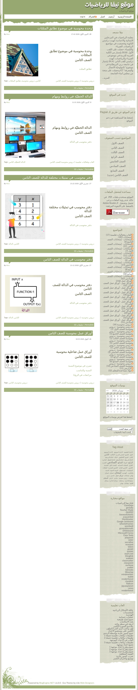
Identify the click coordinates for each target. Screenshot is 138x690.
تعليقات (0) (78, 88)
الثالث (112, 455)
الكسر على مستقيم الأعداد (120, 630)
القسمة (106, 465)
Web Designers (87, 683)
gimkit (130, 549)
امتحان (118, 472)
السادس (112, 462)
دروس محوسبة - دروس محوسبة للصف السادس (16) (119, 364)
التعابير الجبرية (120, 455)
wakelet (129, 558)
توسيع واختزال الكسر (123, 658)
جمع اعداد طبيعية (125, 619)
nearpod (129, 544)
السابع (120, 462)
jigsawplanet (127, 585)
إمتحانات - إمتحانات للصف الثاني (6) (120, 258)
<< (128, 390)
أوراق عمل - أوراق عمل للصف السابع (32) (118, 316)
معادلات (126, 483)
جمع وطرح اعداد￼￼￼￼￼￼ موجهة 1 (121, 647)
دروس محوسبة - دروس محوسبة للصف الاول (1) (121, 327)
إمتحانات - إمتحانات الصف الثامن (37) (120, 245)
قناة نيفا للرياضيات (124, 503)
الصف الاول (117, 143)
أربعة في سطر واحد (124, 624)
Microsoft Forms (125, 533)
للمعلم (105, 478)
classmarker (127, 560)
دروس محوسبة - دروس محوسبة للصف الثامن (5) (121, 341)
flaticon (129, 583)
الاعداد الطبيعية (128, 452)
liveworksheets (126, 514)
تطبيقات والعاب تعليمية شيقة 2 (118, 637)
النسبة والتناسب (84, 370)
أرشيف (111, 16)
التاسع (127, 455)
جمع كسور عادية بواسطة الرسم (118, 633)
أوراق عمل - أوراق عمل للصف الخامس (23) (118, 307)
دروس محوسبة (28, 80)
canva (130, 588)
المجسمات (128, 612)
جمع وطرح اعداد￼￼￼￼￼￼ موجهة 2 (121, 649)
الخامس (121, 457)
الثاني (131, 457)
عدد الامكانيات (126, 621)
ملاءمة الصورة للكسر (123, 626)
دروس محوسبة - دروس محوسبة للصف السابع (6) (121, 360)
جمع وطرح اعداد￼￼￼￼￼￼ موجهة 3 (121, 651)
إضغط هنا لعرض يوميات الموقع (117, 417)
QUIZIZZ (129, 512)
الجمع (127, 457)
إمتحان (112, 473)
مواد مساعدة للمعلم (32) (120, 370)
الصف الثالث (117, 152)
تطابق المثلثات (15, 80)
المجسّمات (129, 470)
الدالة (11, 244)
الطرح (131, 465)
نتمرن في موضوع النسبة (80, 365)
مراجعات (121, 481)
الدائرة (104, 460)
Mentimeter (127, 519)
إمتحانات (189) (125, 237)
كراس (111, 478)
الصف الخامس (118, 161)
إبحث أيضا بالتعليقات (122, 432)
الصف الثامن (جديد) (117, 175)
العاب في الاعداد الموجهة (121, 640)
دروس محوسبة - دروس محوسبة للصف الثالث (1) (121, 337)
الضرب (104, 463)
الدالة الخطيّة (20, 162)
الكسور (130, 468)
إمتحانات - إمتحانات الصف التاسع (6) (120, 240)
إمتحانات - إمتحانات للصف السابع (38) (120, 272)
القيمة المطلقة (126, 653)
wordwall (129, 526)
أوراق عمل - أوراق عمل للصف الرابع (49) (118, 311)
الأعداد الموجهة (108, 452)
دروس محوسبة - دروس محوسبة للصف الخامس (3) (120, 350)
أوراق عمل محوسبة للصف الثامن (70, 333)
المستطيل (122, 470)
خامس (113, 476)
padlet (130, 567)
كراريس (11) (126, 368)
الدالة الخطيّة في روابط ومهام (72, 96)
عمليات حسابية (126, 617)
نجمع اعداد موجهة (125, 644)
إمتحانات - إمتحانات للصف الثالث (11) (120, 254)
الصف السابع (117, 170)
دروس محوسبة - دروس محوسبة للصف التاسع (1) (121, 332)
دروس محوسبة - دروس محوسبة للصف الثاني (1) (121, 346)
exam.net (129, 553)
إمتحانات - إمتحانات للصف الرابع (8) (120, 268)
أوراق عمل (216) (124, 280)
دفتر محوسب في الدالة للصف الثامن (67, 259)
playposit (129, 537)
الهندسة (124, 473)
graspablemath (126, 528)
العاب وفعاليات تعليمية (85, 162)
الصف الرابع (117, 156)
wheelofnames (126, 523)
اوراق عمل (119, 476)
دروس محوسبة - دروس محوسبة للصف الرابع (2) (121, 355)
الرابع (130, 462)
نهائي (121, 483)
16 (117, 402)
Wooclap (129, 572)
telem (130, 546)
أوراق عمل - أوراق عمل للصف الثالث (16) (118, 298)
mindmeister (127, 574)
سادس (116, 478)
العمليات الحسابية (123, 465)
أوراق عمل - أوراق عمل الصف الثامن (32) (118, 284)
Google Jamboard (125, 521)
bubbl (130, 576)
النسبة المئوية (114, 470)
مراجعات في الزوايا (82, 375)
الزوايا (125, 463)
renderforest (127, 579)
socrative (129, 542)
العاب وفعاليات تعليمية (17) (119, 234)
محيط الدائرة (129, 481)
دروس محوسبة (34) (122, 324)
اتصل (102, 16)
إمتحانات (126, 476)
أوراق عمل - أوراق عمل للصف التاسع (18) (118, 293)
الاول (131, 455)
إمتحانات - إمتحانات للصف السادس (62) (120, 277)
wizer (130, 539)
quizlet (130, 551)
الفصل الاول (113, 465)
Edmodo (129, 569)
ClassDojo (128, 505)
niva (8, 34)
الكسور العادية (123, 468)
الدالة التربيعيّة (128, 460)
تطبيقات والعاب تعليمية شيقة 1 (118, 635)
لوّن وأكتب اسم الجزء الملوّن (119, 628)
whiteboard (127, 530)
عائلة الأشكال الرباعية (123, 610)
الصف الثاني (117, 147)
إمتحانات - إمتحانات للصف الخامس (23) (120, 263)
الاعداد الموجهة (118, 452)
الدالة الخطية (119, 460)
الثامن (38, 80)
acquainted (128, 516)
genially (129, 507)
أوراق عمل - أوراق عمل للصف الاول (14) (118, 288)
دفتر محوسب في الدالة (81, 141)
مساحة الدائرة (113, 481)
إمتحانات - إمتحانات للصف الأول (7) (120, 249)
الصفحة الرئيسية (124, 16)
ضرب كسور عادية (124, 656)
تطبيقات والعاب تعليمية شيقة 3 (118, 642)
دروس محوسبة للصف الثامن (68, 80)
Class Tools (128, 535)
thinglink (129, 556)
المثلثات (105, 468)
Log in (82, 16)
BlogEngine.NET (46, 683)
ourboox (129, 565)
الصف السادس (118, 166)
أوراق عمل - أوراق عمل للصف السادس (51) (118, 321)
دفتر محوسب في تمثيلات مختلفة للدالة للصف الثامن (57, 177)
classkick (129, 581)
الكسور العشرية (113, 468)
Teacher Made (126, 510)
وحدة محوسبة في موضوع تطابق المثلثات (65, 28)
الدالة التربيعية (109, 457)
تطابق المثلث (85, 69)
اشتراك (93, 16)
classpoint (128, 562)
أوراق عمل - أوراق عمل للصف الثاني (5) (118, 302)
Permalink (89, 88)
